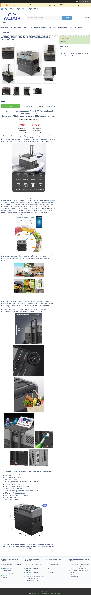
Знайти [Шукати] (67, 17)
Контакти (78, 27)
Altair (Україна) (7, 570)
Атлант (5, 575)
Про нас (52, 27)
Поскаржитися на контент (41, 593)
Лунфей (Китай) (7, 568)
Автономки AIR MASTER (33, 580)
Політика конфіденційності (55, 593)
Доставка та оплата (38, 27)
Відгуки (6, 33)
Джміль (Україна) (8, 573)
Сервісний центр (65, 27)
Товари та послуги (18, 27)
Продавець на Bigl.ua (45, 591)
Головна (4, 27)
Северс (5, 577)
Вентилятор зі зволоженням (78, 568)
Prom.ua (54, 590)
